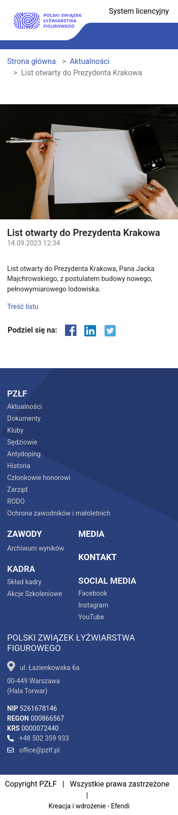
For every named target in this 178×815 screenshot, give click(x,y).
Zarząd (17, 489)
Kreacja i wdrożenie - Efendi (89, 806)
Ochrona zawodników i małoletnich (58, 513)
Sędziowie (22, 442)
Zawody (24, 534)
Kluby (15, 430)
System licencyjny (139, 11)
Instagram (93, 605)
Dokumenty (24, 418)
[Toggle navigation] (161, 36)
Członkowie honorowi (38, 477)
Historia (18, 466)
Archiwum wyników (35, 548)
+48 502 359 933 (38, 738)
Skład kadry (24, 582)
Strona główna (31, 61)
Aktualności (90, 61)
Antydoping (24, 454)
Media (91, 534)
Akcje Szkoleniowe (34, 594)
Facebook (92, 593)
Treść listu (22, 307)
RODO (16, 501)
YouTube (91, 617)
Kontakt (97, 557)
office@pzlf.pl (33, 750)
